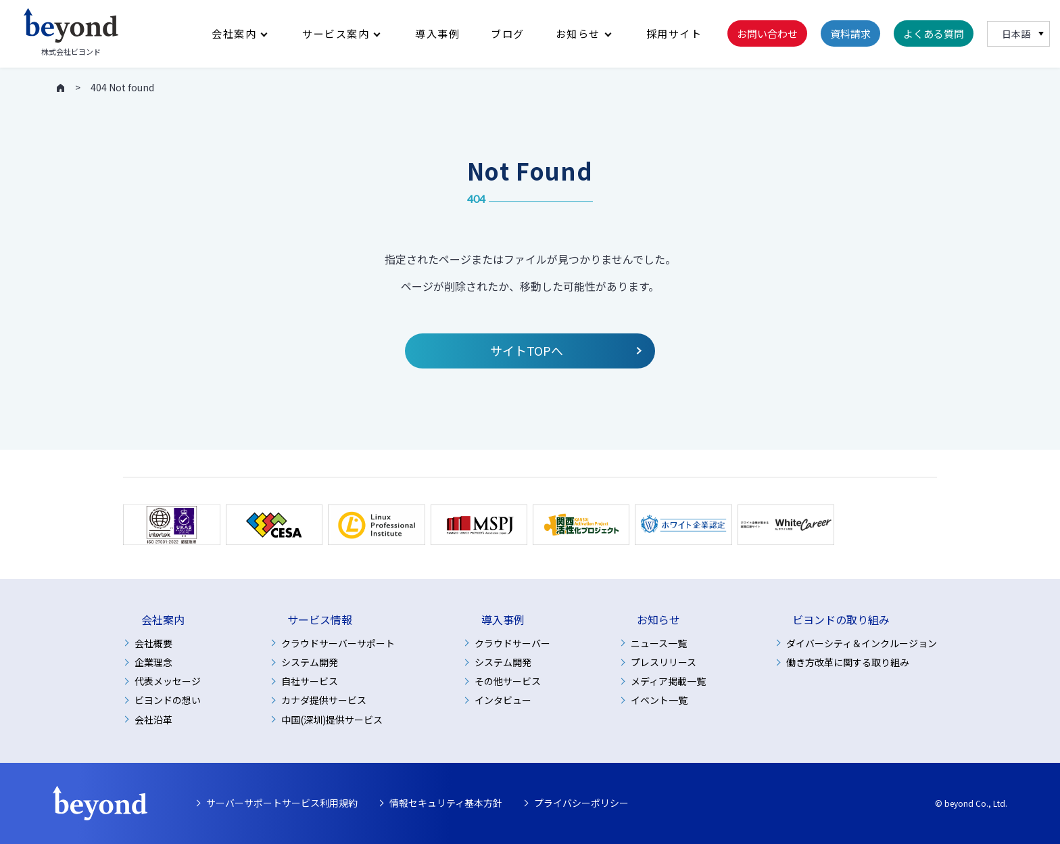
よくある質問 (933, 34)
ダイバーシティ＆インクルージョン (861, 643)
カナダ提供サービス (323, 700)
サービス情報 (319, 620)
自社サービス (309, 681)
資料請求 (850, 34)
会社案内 (234, 34)
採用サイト (674, 34)
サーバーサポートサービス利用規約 (282, 803)
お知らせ (578, 34)
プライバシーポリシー (581, 803)
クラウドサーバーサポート (338, 643)
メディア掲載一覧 (668, 681)
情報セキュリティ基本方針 (445, 803)
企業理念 (153, 662)
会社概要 (153, 643)
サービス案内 (335, 34)
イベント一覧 (659, 700)
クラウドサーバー (512, 643)
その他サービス (508, 681)
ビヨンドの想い (168, 700)
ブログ (508, 34)
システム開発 (309, 662)
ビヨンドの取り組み (841, 620)
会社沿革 (153, 719)
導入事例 (437, 34)
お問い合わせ (767, 34)
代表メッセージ (168, 681)
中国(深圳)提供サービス (332, 719)
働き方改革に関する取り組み (847, 662)
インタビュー (503, 700)
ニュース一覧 (659, 643)
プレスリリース (663, 662)
